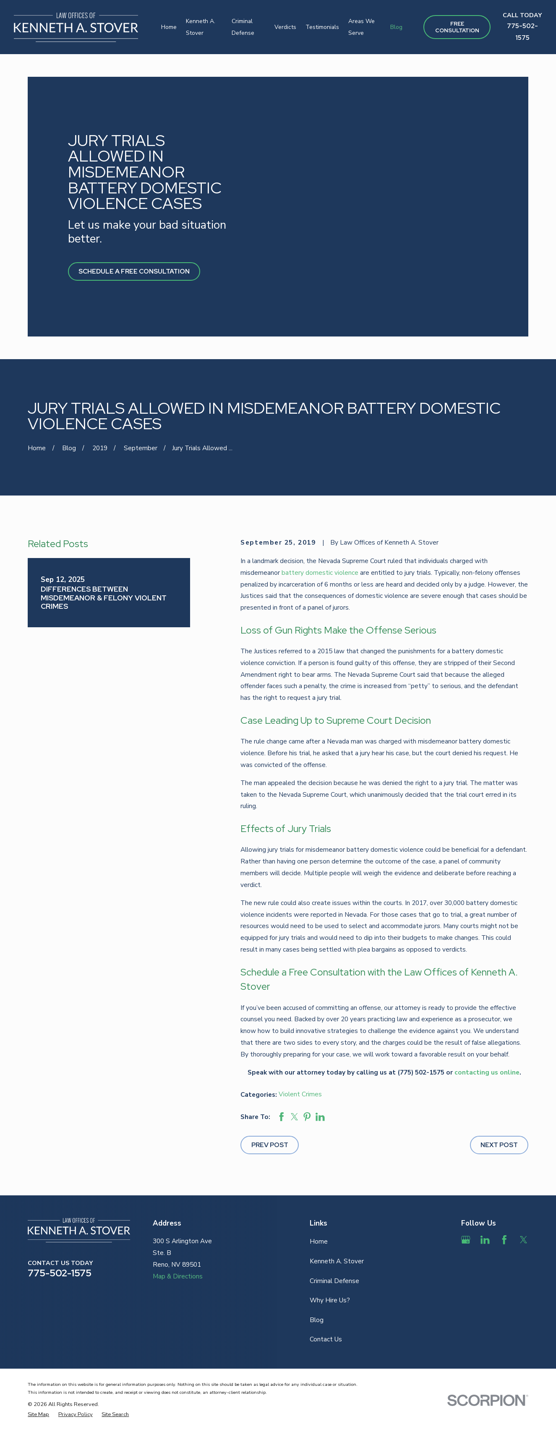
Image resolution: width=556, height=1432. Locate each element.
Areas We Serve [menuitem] (361, 27)
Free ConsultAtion (457, 27)
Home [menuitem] (169, 27)
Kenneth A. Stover (337, 1261)
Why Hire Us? (330, 1300)
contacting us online (486, 1072)
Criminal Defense (334, 1280)
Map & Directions (178, 1276)
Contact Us (326, 1339)
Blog (317, 1319)
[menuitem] (38, 1414)
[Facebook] (504, 1239)
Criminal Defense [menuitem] (243, 27)
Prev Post (269, 1144)
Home (319, 1241)
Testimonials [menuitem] (322, 27)
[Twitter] (523, 1239)
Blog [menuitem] (396, 27)
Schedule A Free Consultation (134, 271)
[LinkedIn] (485, 1239)
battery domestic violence (320, 572)
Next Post (499, 1144)
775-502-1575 (59, 1272)
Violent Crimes (300, 1094)
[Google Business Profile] (465, 1239)
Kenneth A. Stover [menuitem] (200, 27)
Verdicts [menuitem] (285, 27)
